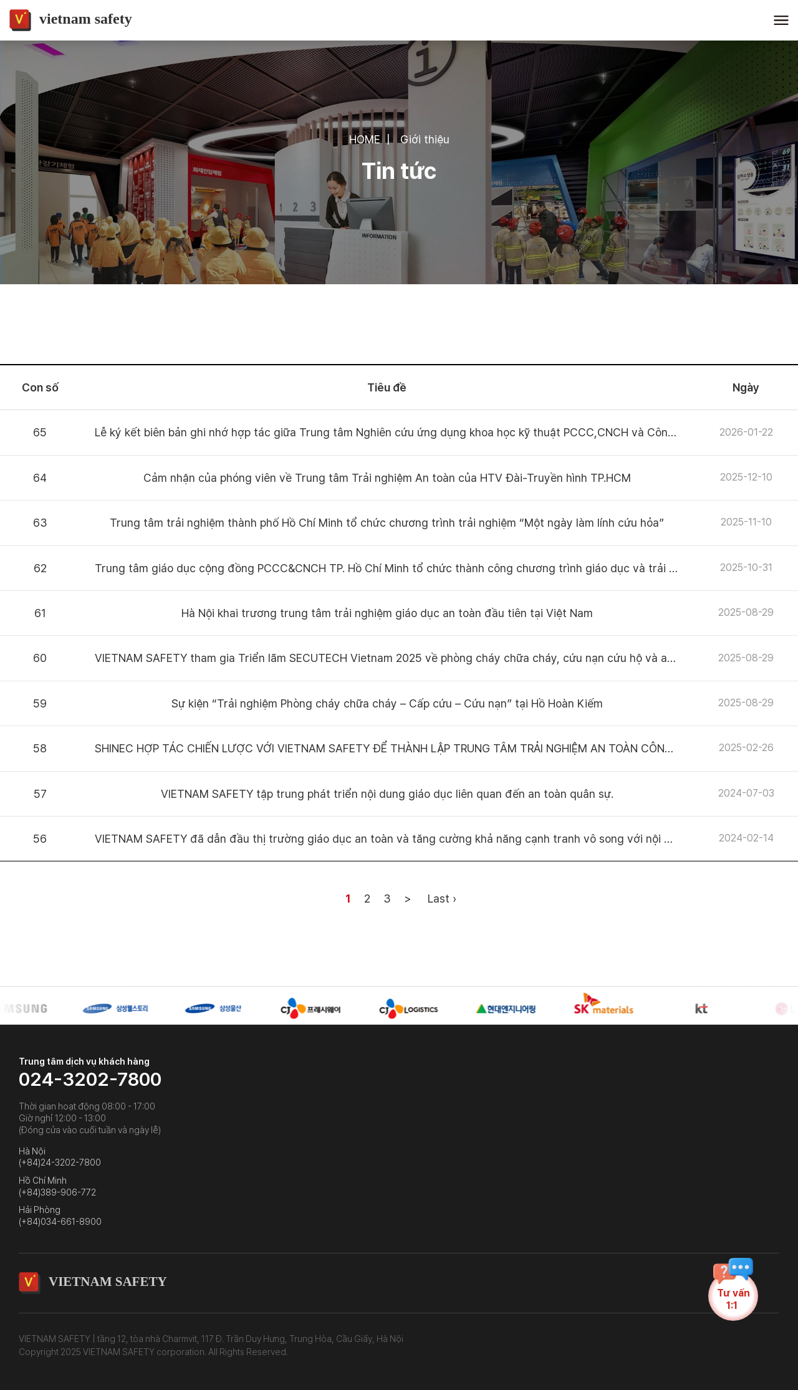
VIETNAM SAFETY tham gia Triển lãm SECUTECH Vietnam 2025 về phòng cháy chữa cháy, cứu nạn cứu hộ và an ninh (396, 657)
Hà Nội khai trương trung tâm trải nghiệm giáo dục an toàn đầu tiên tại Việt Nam (387, 613)
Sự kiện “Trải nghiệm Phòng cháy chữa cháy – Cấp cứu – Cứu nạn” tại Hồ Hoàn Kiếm (387, 703)
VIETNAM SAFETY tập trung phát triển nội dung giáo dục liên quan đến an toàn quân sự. (387, 793)
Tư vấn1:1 (733, 1296)
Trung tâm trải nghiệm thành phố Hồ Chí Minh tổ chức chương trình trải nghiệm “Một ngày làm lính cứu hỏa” (387, 522)
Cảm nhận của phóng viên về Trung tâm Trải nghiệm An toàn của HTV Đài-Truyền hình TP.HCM (387, 477)
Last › (442, 898)
